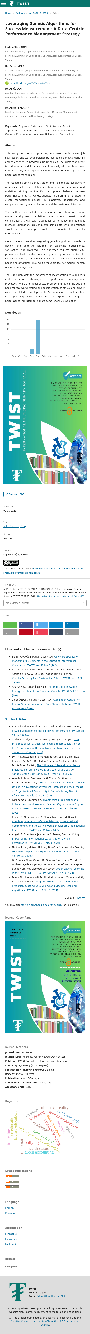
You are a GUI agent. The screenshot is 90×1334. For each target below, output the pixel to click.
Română (10, 1213)
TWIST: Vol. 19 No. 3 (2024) (42, 665)
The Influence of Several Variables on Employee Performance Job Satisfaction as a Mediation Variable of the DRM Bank (46, 770)
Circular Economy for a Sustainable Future (37, 678)
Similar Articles (15, 719)
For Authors (11, 1238)
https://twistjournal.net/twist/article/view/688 (60, 596)
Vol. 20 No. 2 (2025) (39, 13)
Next (78, 897)
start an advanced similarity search (41, 904)
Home (8, 13)
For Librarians (12, 1244)
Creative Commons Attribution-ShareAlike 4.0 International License (45, 1323)
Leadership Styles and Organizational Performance (42, 851)
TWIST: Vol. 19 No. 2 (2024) (44, 830)
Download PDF (16, 494)
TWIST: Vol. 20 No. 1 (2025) (27, 752)
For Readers (11, 1233)
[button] (10, 625)
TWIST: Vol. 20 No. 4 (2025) (36, 795)
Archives (20, 13)
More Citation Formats (17, 602)
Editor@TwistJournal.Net (51, 1296)
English (9, 1207)
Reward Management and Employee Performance (41, 730)
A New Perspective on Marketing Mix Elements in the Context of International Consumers (45, 661)
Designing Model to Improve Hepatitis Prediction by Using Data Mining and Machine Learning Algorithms (45, 886)
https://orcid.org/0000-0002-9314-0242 (30, 83)
